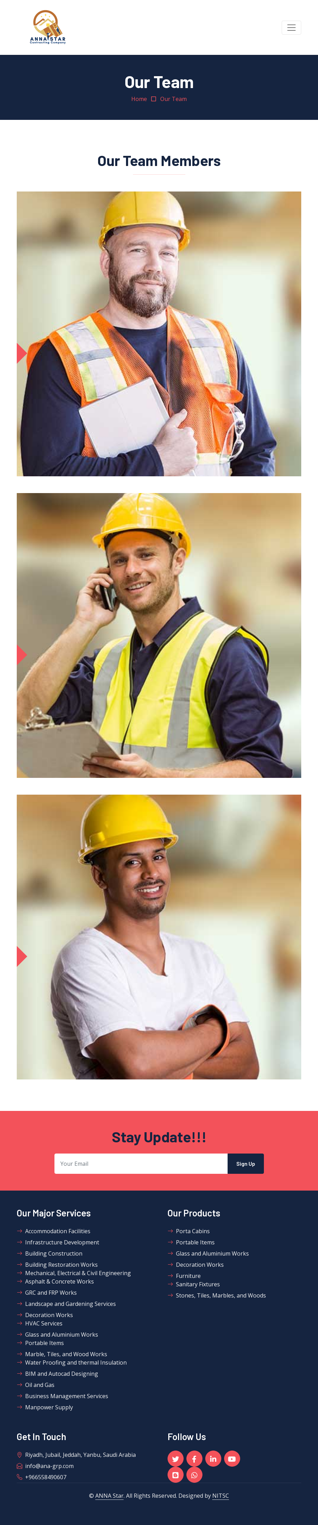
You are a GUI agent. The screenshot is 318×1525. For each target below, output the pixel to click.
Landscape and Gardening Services (66, 1304)
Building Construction (49, 1253)
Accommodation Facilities (53, 1231)
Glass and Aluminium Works (57, 1334)
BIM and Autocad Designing (57, 1374)
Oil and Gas (35, 1385)
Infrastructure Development (58, 1242)
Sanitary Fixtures (194, 1284)
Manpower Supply (45, 1407)
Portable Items (40, 1343)
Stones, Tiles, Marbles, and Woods (217, 1295)
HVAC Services (39, 1323)
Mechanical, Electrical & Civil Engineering (74, 1273)
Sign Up (245, 1163)
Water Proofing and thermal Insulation (72, 1362)
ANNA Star (109, 1495)
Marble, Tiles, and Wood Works (62, 1354)
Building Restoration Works (57, 1265)
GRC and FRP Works (47, 1292)
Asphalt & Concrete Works (55, 1281)
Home (139, 99)
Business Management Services (62, 1396)
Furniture (184, 1276)
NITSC (220, 1495)
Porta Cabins (189, 1231)
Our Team (173, 99)
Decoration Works (45, 1315)
